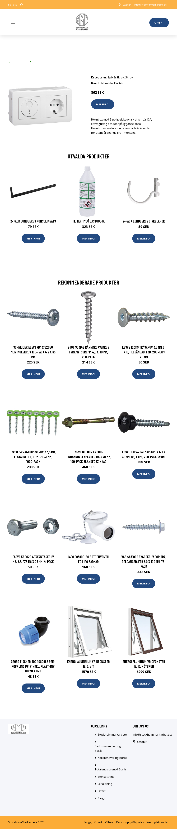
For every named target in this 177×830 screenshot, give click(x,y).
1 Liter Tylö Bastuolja (88, 221)
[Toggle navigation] (12, 22)
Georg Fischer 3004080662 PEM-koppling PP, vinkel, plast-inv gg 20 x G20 (33, 667)
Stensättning (106, 778)
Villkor (109, 823)
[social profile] (21, 4)
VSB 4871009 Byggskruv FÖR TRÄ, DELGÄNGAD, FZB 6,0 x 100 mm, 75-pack (143, 562)
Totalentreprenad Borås (110, 771)
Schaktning (105, 785)
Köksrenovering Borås (112, 759)
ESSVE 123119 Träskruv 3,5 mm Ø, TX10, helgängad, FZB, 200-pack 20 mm (143, 352)
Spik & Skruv (20, 62)
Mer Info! (102, 104)
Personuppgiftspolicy (130, 823)
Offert (159, 22)
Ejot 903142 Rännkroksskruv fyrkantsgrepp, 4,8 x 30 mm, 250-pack (88, 352)
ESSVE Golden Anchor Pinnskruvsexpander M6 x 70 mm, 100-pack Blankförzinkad (88, 457)
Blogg (101, 799)
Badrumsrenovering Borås (108, 749)
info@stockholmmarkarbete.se (149, 4)
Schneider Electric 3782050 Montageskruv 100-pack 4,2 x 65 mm (33, 352)
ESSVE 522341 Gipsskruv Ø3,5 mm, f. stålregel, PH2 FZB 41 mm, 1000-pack (33, 457)
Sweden (123, 4)
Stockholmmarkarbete (112, 736)
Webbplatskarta (157, 823)
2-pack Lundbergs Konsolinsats (33, 221)
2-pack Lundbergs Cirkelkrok (144, 221)
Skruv (36, 62)
